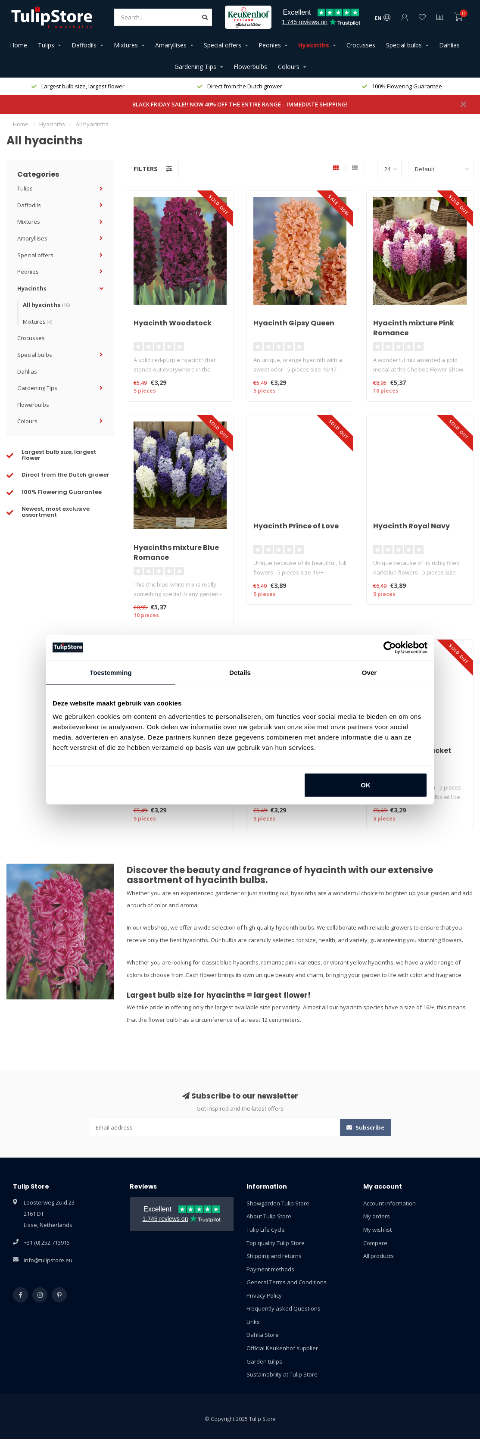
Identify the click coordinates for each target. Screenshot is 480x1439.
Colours (288, 66)
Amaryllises (171, 45)
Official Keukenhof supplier (282, 1348)
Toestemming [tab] (111, 672)
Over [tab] (369, 672)
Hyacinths (313, 45)
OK (366, 785)
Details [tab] (240, 672)
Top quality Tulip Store (275, 1243)
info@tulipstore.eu (48, 1260)
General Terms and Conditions (286, 1282)
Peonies (270, 45)
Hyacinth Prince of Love (296, 526)
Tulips (46, 45)
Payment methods (270, 1269)
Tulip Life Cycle (265, 1229)
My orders (376, 1216)
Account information (389, 1203)
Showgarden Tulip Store (277, 1203)
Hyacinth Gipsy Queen (293, 323)
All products (378, 1256)
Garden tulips (264, 1361)
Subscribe (365, 1127)
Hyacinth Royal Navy (411, 526)
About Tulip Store (268, 1216)
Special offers (222, 45)
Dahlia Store (262, 1335)
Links (253, 1322)
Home (18, 45)
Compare (375, 1243)
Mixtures (126, 45)
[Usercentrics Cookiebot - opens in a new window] (389, 647)
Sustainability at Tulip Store (282, 1374)
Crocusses (360, 45)
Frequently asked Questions (283, 1308)
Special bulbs (404, 45)
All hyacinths (46, 305)
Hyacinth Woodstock (173, 323)
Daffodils (84, 45)
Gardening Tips (195, 66)
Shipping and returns (274, 1256)
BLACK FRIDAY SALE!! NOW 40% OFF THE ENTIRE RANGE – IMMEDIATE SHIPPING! (240, 104)
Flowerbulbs (250, 66)
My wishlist (377, 1229)
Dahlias (449, 45)
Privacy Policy (264, 1295)
